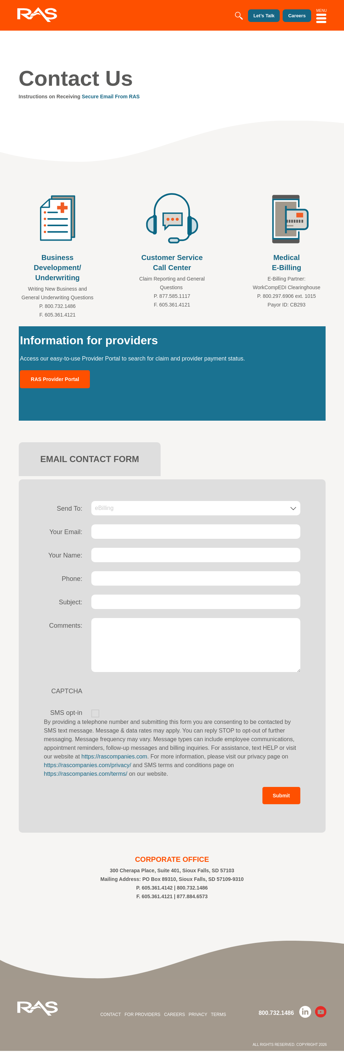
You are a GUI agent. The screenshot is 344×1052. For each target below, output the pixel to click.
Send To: (69, 508)
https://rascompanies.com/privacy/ (87, 765)
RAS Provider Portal (55, 379)
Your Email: (65, 532)
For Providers (142, 1015)
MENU (321, 15)
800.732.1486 (276, 1014)
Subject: (70, 602)
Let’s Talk (256, 16)
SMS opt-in (66, 712)
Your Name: (65, 555)
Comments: (65, 625)
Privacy (197, 1015)
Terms (218, 1015)
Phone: (72, 578)
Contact (110, 1015)
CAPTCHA (66, 691)
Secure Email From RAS (111, 96)
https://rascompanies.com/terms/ (85, 774)
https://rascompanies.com (114, 756)
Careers (174, 1015)
